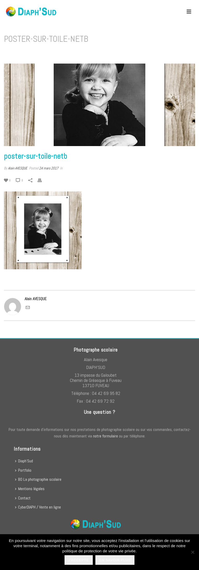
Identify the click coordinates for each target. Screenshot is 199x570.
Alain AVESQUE (17, 168)
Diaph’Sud (24, 461)
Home (118, 52)
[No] (192, 552)
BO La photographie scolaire (38, 479)
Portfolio (23, 470)
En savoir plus (115, 560)
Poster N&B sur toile (140, 52)
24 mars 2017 (48, 168)
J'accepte (78, 560)
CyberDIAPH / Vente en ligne (38, 507)
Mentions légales (30, 488)
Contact (23, 498)
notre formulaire (105, 436)
